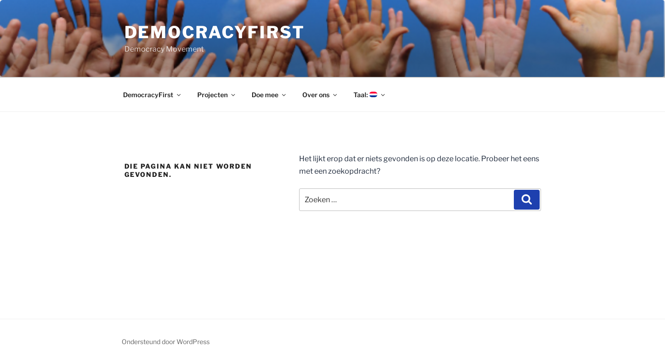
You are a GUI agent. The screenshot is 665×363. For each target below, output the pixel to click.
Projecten (216, 95)
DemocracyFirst (214, 32)
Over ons (320, 95)
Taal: (369, 95)
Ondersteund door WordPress (166, 341)
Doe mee (269, 95)
